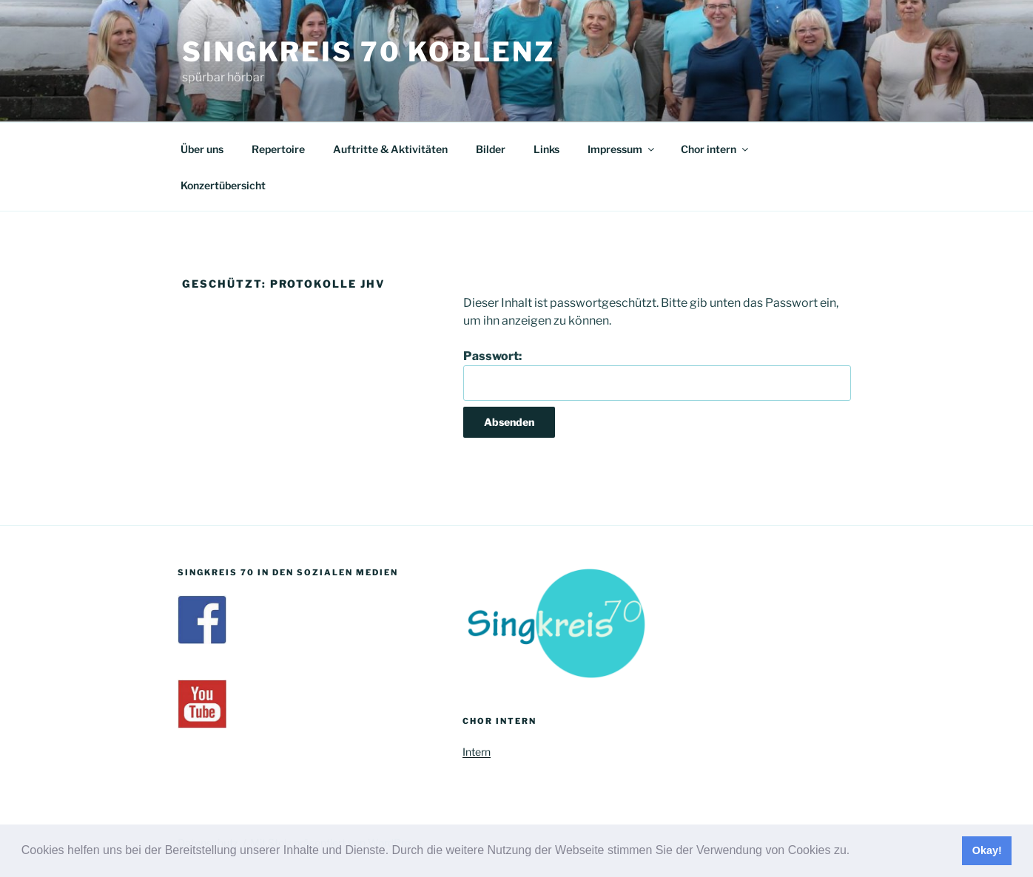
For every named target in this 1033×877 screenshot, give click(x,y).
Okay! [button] (987, 850)
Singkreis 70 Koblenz (368, 51)
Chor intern (715, 149)
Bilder (490, 149)
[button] (855, 852)
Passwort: (657, 375)
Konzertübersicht (223, 185)
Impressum (622, 149)
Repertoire (278, 149)
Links (546, 149)
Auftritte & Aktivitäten (390, 149)
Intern (476, 751)
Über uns (202, 149)
